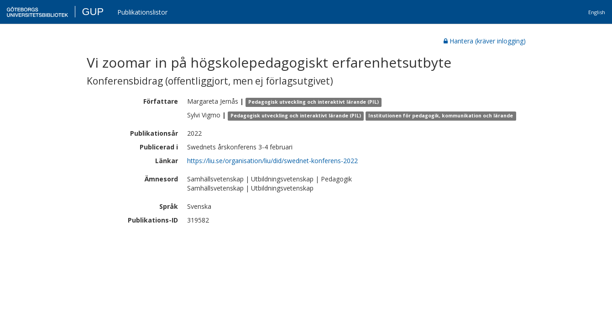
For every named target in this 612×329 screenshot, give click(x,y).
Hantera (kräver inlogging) (485, 41)
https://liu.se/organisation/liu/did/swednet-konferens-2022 (272, 160)
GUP (93, 11)
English (596, 12)
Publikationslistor (142, 12)
